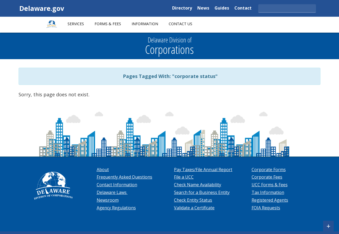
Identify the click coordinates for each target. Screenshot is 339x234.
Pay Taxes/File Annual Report (203, 169)
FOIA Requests (266, 208)
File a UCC (184, 177)
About (103, 169)
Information (145, 23)
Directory (182, 8)
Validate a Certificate (194, 208)
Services (76, 23)
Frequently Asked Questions (124, 177)
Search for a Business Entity (202, 192)
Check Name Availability (197, 185)
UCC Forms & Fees (270, 185)
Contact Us (180, 23)
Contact (243, 8)
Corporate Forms (269, 169)
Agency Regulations (116, 208)
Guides (222, 8)
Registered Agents (270, 200)
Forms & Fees (108, 23)
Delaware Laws (112, 192)
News (203, 8)
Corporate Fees (267, 177)
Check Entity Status (193, 200)
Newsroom (108, 200)
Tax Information (268, 192)
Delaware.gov (41, 8)
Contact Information (117, 185)
